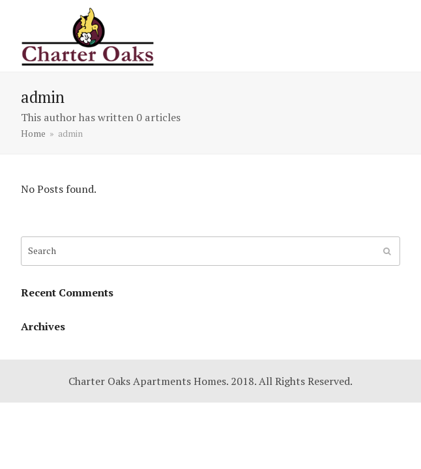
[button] (393, 35)
